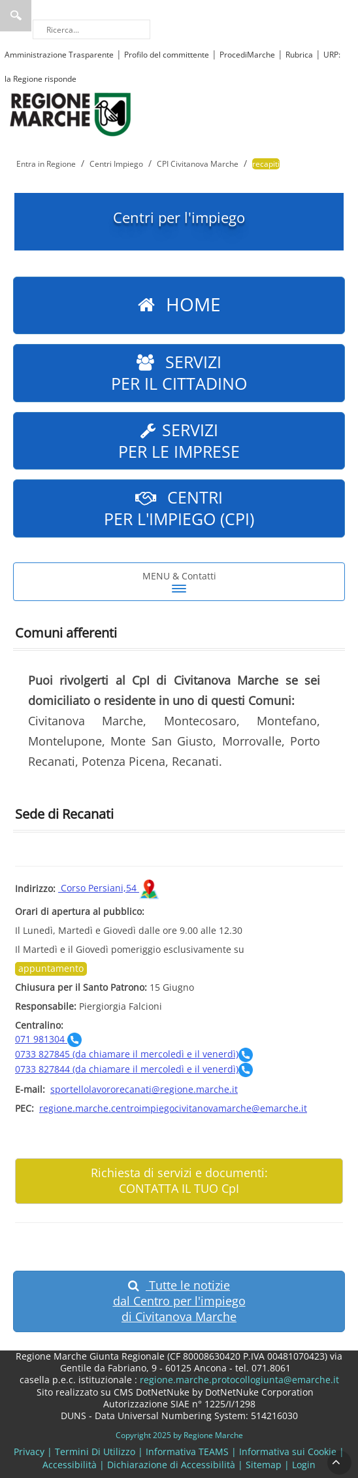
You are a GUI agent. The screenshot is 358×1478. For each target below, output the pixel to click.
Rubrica (299, 54)
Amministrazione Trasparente (59, 54)
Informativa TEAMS (187, 1451)
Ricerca (15, 15)
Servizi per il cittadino (179, 372)
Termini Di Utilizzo (95, 1451)
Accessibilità (69, 1464)
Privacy (29, 1451)
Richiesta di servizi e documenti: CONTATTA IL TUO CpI (179, 1180)
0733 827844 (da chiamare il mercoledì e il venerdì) (134, 1069)
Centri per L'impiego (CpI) (179, 508)
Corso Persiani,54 (108, 888)
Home (179, 305)
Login (304, 1464)
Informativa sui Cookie (287, 1451)
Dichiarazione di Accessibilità (171, 1464)
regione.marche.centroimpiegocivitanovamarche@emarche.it (173, 1108)
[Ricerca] (91, 29)
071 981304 (48, 1039)
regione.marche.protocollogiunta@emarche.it (238, 1379)
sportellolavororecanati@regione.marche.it (144, 1089)
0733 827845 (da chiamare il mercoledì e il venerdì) (134, 1054)
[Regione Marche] (70, 113)
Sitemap (264, 1464)
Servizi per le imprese (179, 440)
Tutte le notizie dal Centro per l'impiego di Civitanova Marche (179, 1300)
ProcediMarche (247, 54)
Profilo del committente (166, 54)
